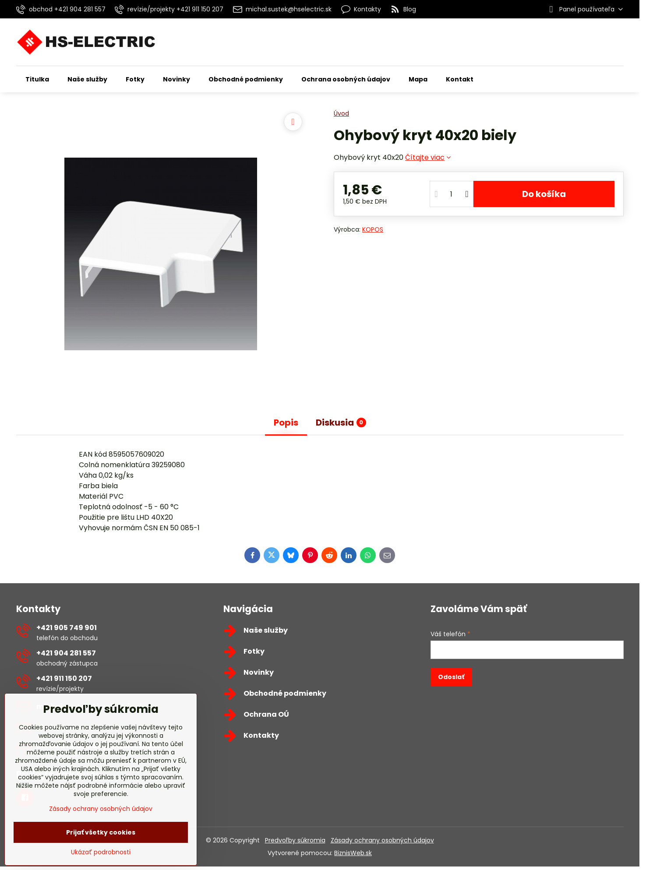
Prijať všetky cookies (100, 832)
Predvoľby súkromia (295, 840)
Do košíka (544, 194)
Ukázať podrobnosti (101, 852)
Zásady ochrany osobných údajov (382, 840)
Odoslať (451, 677)
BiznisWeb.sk (353, 853)
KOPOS (372, 229)
